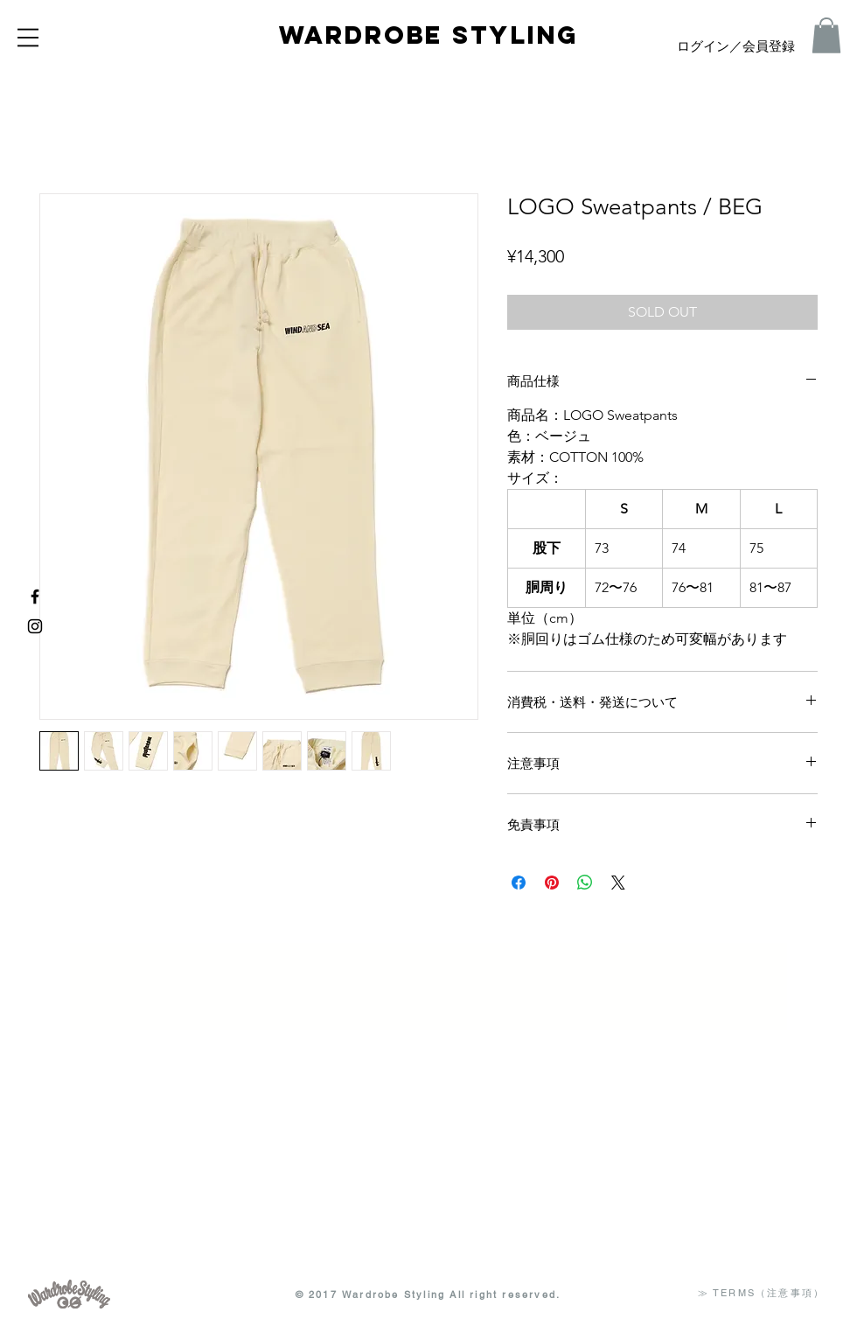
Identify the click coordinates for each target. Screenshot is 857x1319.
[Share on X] (618, 882)
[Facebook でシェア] (518, 882)
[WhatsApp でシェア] (585, 882)
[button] (27, 37)
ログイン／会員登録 (736, 47)
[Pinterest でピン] (551, 882)
